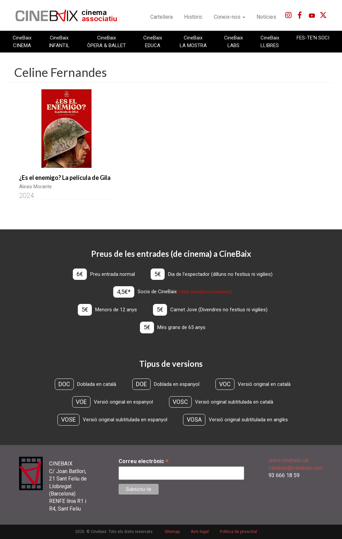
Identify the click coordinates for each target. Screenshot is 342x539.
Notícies (266, 17)
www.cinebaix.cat (289, 460)
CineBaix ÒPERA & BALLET (106, 41)
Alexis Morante (35, 187)
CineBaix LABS (233, 41)
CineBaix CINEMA (22, 41)
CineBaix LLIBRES (270, 41)
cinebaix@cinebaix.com (296, 468)
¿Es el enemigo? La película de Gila (65, 177)
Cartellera (161, 17)
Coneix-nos (229, 17)
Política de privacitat (238, 532)
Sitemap (172, 532)
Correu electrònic (144, 461)
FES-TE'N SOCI (313, 38)
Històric (193, 17)
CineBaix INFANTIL (59, 41)
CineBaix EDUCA (152, 41)
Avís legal (200, 532)
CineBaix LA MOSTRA (193, 41)
